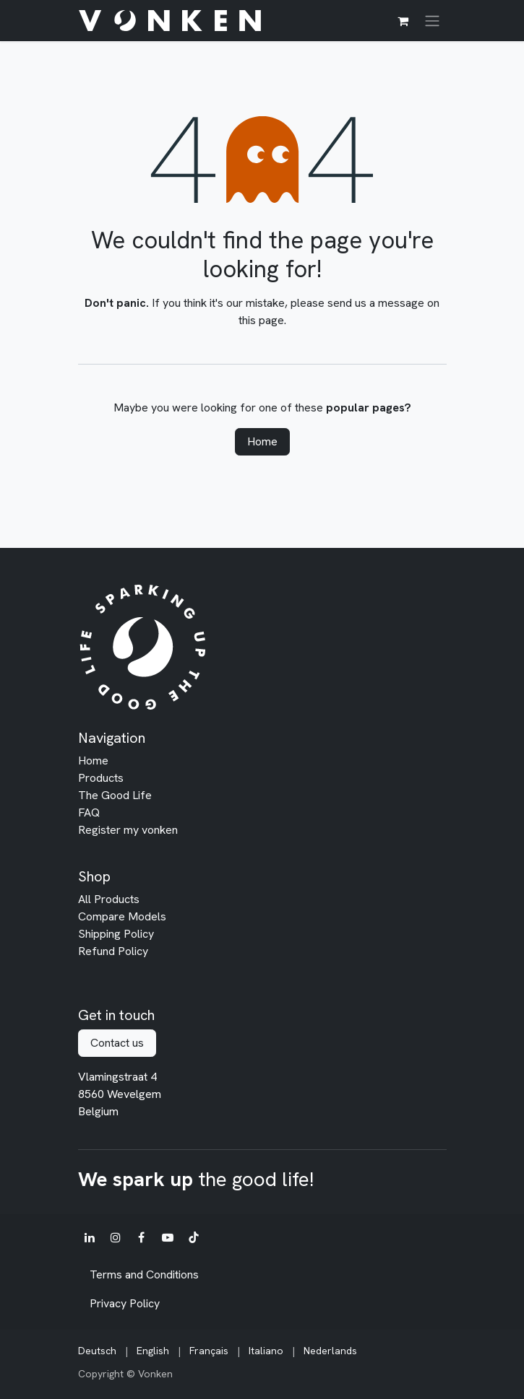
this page (261, 320)
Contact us (117, 1042)
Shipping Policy (116, 933)
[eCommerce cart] (403, 20)
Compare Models (122, 916)
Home (262, 441)
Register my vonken (128, 829)
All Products (108, 899)
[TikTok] (193, 1237)
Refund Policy (113, 951)
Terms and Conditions (144, 1274)
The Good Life (115, 795)
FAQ (89, 812)
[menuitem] (97, 1351)
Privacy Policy (125, 1303)
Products (101, 777)
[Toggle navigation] (432, 20)
